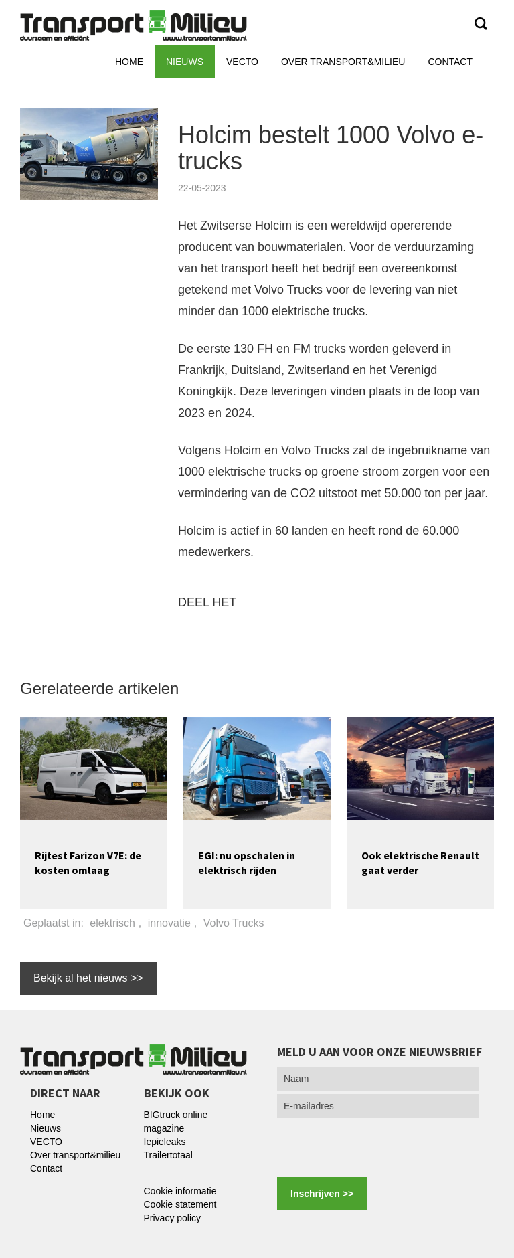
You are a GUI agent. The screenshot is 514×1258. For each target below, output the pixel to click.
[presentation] (379, 1147)
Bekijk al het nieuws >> (88, 978)
